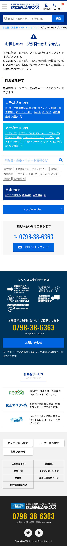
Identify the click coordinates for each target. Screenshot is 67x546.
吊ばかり (46, 112)
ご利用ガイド (18, 463)
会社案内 (49, 463)
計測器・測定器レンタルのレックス (20, 27)
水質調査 (37, 195)
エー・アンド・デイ (33, 137)
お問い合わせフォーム (37, 247)
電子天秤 (42, 108)
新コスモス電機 (13, 137)
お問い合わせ (33, 342)
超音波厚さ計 (22, 168)
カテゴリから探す (18, 443)
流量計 (14, 116)
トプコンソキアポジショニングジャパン (39, 133)
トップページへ (32, 209)
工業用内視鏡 (21, 108)
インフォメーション (49, 470)
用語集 (18, 477)
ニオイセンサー (39, 168)
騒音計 (32, 108)
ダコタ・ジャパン (32, 141)
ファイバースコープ (27, 173)
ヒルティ (49, 137)
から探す (16, 103)
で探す (12, 190)
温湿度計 (53, 108)
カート (61, 7)
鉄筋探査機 (19, 178)
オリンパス (11, 133)
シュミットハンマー (50, 173)
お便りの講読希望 (18, 484)
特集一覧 (18, 470)
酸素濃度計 (9, 173)
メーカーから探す (49, 443)
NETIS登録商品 (13, 195)
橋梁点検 (26, 195)
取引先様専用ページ (49, 477)
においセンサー (24, 112)
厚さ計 (8, 108)
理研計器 (13, 145)
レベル (37, 112)
